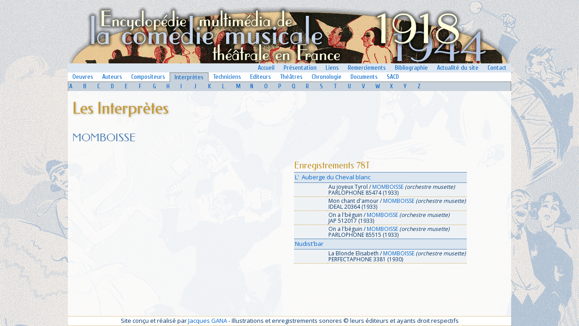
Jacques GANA (207, 320)
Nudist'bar (309, 244)
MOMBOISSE (387, 187)
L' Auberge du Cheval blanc (332, 177)
